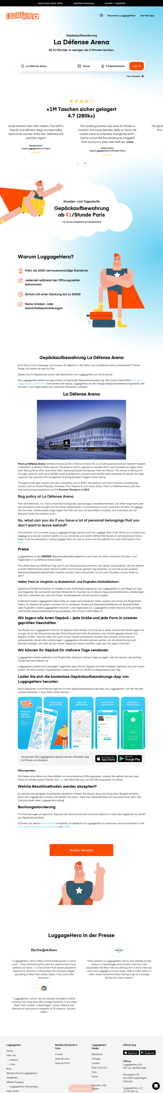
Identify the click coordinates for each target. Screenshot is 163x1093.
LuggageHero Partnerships (24, 1086)
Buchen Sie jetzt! (81, 850)
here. (20, 542)
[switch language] (101, 15)
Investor (14, 1059)
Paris (94, 1072)
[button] (156, 1086)
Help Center (12, 1091)
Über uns (11, 1055)
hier (61, 779)
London (96, 1063)
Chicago (96, 1058)
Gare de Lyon (62, 1058)
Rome (95, 1076)
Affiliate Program (15, 1082)
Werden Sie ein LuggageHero (21, 1073)
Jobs (12, 1064)
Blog (8, 1068)
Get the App (147, 15)
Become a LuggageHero (121, 15)
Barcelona (97, 1054)
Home (9, 1050)
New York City (99, 1067)
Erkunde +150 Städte (99, 1087)
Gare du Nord (62, 1063)
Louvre (58, 1054)
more (130, 142)
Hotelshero (12, 1077)
